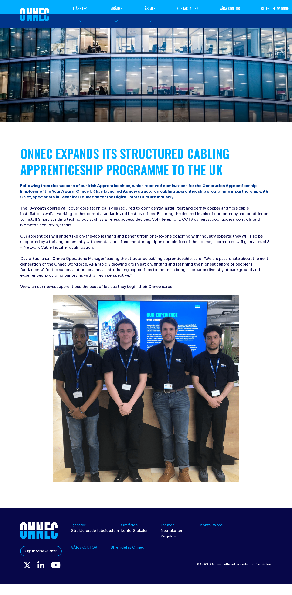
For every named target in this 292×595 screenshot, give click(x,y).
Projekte (168, 536)
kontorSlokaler (134, 530)
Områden (115, 8)
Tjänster (79, 8)
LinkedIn (41, 564)
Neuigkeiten (172, 530)
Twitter (27, 564)
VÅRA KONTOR (230, 8)
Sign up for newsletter (41, 551)
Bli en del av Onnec (127, 547)
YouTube (56, 564)
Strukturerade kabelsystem (95, 530)
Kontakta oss (188, 8)
